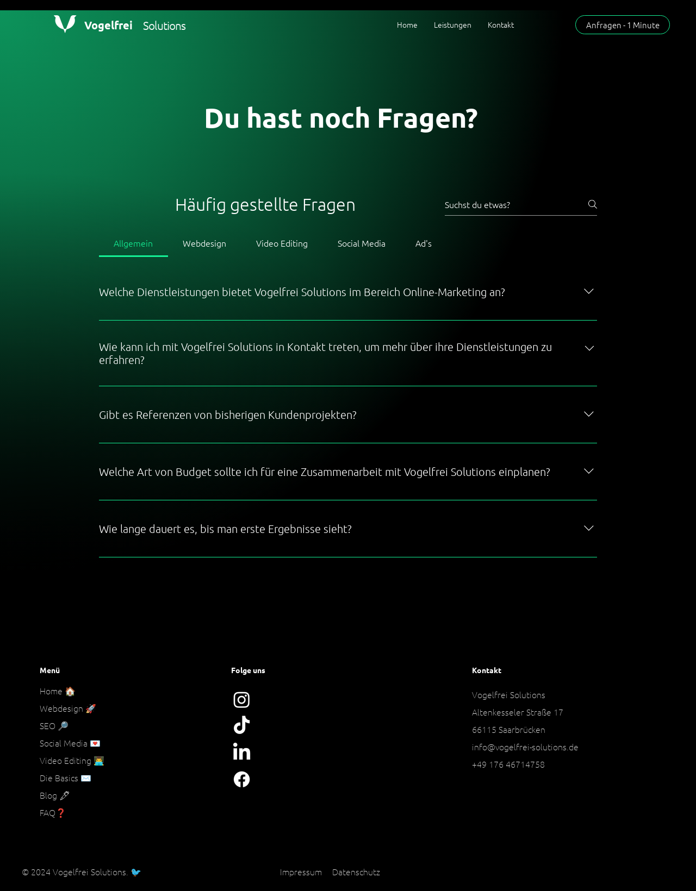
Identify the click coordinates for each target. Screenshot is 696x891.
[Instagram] (241, 699)
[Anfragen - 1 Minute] (622, 24)
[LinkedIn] (241, 752)
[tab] (133, 243)
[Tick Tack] (241, 726)
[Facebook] (241, 779)
